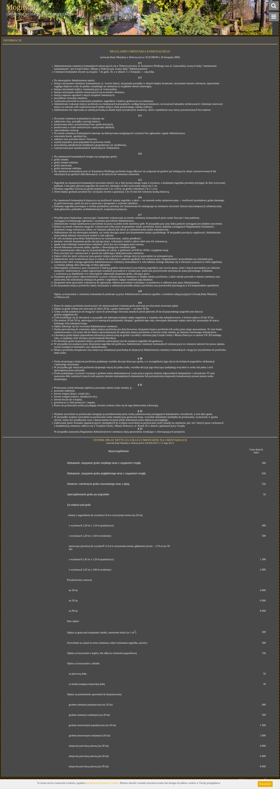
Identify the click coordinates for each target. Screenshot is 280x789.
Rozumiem (265, 784)
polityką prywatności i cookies (103, 783)
